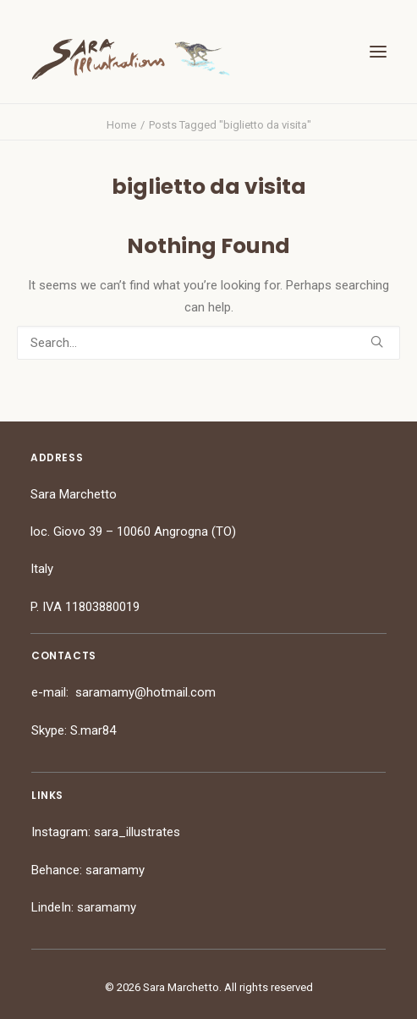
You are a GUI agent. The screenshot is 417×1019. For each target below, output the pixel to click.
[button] (378, 51)
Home (121, 124)
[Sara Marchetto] (130, 59)
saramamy (115, 870)
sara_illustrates (137, 832)
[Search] (208, 343)
